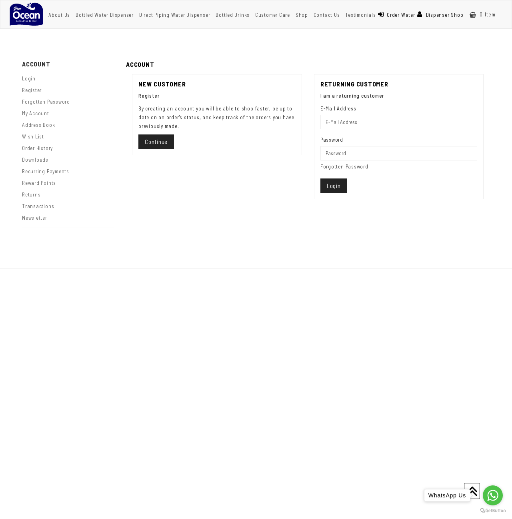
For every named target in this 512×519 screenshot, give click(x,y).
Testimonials (360, 15)
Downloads (35, 159)
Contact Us (327, 15)
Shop (302, 15)
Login (29, 78)
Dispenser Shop (440, 15)
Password (331, 139)
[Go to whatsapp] (493, 495)
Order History (37, 148)
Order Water (396, 15)
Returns (31, 194)
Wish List (33, 136)
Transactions (38, 206)
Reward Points (39, 183)
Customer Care (272, 15)
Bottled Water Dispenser (105, 15)
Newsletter (34, 217)
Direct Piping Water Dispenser (174, 15)
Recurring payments (45, 171)
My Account (35, 113)
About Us (59, 15)
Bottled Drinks (233, 15)
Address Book (38, 125)
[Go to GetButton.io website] (493, 510)
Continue (156, 141)
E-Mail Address (338, 108)
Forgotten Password (46, 101)
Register (32, 90)
